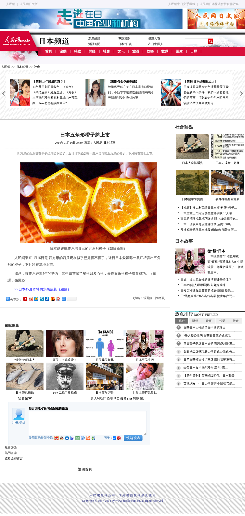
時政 (77, 51)
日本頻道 (22, 67)
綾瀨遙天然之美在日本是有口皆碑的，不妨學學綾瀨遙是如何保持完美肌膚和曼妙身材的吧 (130, 92)
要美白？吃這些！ (65, 360)
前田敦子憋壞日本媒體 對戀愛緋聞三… (209, 343)
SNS (129, 398)
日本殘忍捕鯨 (25, 392)
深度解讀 (94, 38)
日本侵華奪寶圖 (192, 185)
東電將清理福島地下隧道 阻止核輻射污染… (209, 218)
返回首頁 (85, 469)
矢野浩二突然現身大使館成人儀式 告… (209, 351)
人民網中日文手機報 (181, 4)
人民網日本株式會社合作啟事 (219, 4)
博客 (117, 398)
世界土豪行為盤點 (145, 392)
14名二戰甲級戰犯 (65, 392)
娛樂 (150, 51)
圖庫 (179, 51)
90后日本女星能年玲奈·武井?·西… (206, 367)
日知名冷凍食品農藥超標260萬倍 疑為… (207, 290)
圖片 (143, 398)
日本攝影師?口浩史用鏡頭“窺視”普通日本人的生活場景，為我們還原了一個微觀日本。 (210, 261)
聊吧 (136, 398)
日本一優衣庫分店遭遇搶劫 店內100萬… (207, 224)
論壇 (110, 398)
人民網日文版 (29, 4)
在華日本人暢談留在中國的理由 (205, 327)
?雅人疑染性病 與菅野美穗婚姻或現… (209, 335)
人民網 (10, 4)
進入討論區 (98, 398)
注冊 (15, 422)
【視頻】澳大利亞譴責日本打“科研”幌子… (208, 207)
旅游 (135, 51)
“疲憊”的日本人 (24, 360)
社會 (106, 51)
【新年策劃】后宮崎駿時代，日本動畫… (211, 375)
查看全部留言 (14, 458)
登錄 (22, 422)
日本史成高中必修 (227, 149)
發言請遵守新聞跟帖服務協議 (48, 408)
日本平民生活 (145, 360)
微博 (123, 398)
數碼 (164, 51)
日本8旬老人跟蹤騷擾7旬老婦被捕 (203, 285)
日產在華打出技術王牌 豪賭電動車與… (209, 359)
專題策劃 (124, 38)
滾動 (63, 51)
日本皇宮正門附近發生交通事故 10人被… (207, 213)
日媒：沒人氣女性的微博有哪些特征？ (206, 279)
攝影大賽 (154, 38)
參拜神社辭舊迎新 (227, 185)
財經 (92, 51)
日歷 (193, 51)
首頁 (48, 51)
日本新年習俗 (105, 392)
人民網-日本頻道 (104, 142)
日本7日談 (125, 44)
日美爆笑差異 (105, 360)
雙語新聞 (94, 44)
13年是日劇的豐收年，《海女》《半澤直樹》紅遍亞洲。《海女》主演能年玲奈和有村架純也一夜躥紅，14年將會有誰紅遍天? (44, 92)
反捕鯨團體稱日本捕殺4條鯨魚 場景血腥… (208, 229)
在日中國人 (155, 44)
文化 (121, 51)
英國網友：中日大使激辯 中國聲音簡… (209, 383)
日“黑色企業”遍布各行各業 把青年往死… (207, 296)
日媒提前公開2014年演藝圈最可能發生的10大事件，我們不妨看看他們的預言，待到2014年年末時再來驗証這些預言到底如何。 (194, 92)
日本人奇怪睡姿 (192, 149)
